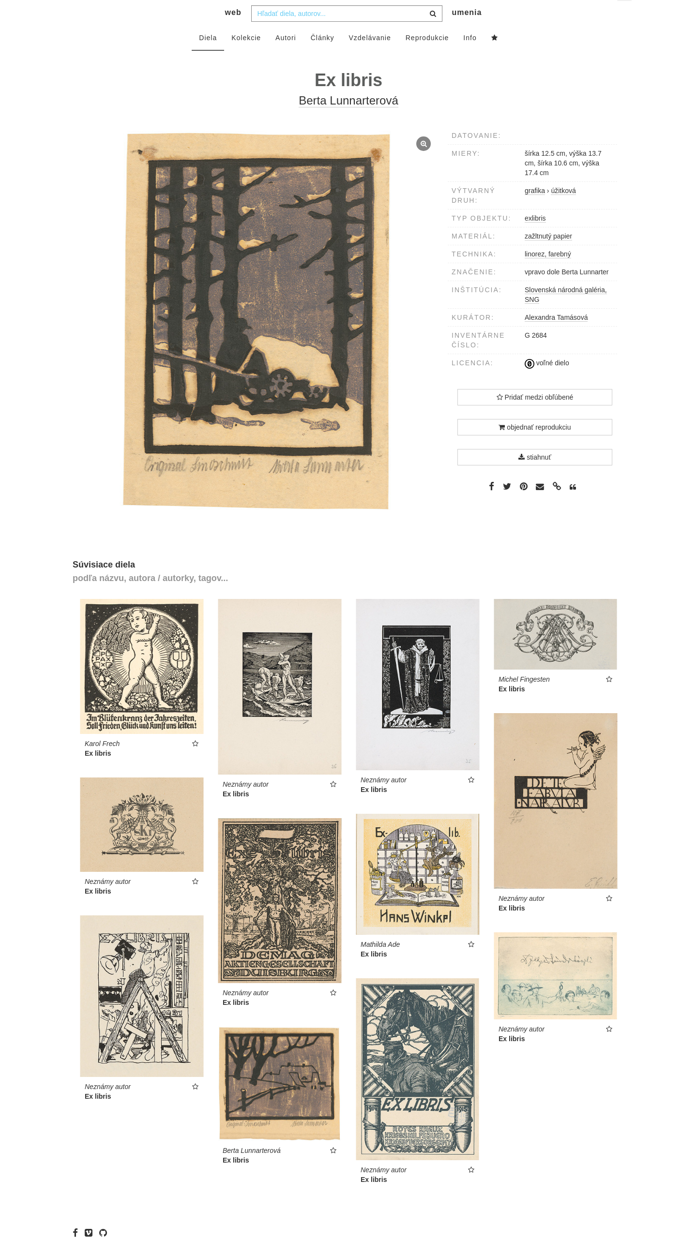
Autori (285, 56)
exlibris (535, 237)
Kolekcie (246, 56)
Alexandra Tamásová (556, 336)
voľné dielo (547, 382)
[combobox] (346, 32)
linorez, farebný (548, 273)
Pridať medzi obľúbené (535, 416)
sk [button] (625, 15)
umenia (467, 32)
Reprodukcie (427, 56)
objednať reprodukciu (535, 446)
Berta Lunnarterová (348, 119)
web (233, 32)
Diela (208, 56)
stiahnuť (534, 476)
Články (322, 56)
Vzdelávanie (369, 56)
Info (469, 56)
